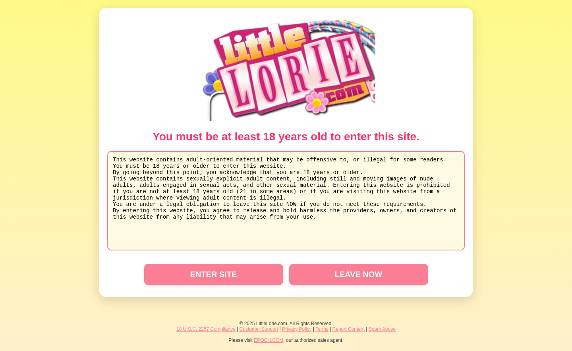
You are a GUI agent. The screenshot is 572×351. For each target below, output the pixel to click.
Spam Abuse (382, 329)
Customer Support (259, 329)
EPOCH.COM (268, 340)
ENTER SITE (213, 274)
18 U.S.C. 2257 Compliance (206, 329)
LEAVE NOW (359, 274)
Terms (322, 329)
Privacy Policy (297, 329)
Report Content (348, 329)
